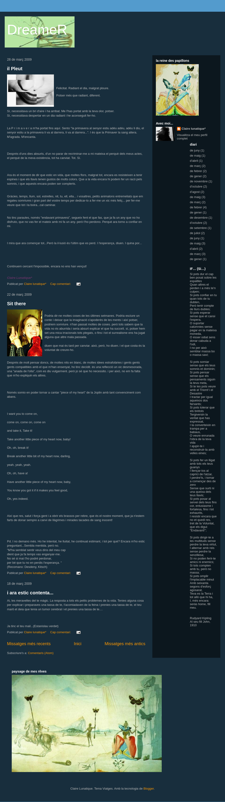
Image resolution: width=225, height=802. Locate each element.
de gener (196, 176)
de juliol (195, 233)
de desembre (199, 217)
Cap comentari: (61, 284)
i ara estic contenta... (30, 592)
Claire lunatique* (194, 128)
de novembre (199, 181)
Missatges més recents (29, 643)
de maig (195, 155)
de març (195, 166)
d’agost (195, 192)
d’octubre (196, 186)
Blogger (148, 788)
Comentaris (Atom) (40, 653)
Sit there (16, 303)
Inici (77, 643)
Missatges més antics (125, 643)
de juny (195, 150)
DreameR (37, 29)
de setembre (198, 228)
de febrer (196, 171)
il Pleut (14, 68)
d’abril (194, 160)
